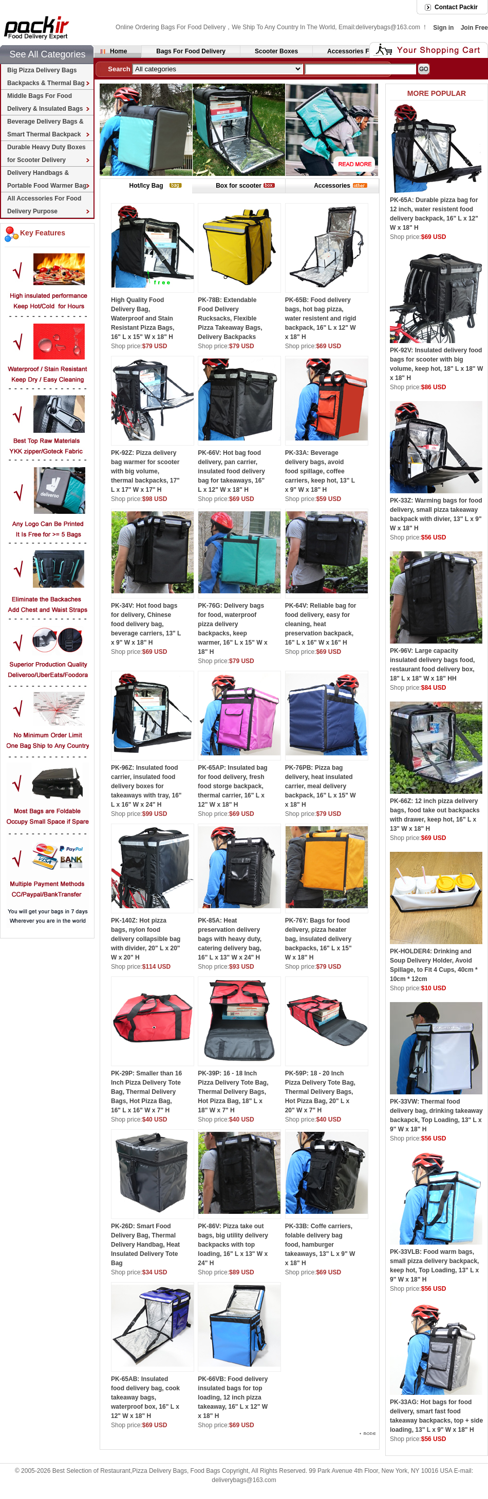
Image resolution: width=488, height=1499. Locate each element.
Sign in (443, 27)
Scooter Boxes (276, 51)
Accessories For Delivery (364, 51)
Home (118, 51)
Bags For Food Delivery (191, 51)
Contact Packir (456, 7)
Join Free (474, 27)
